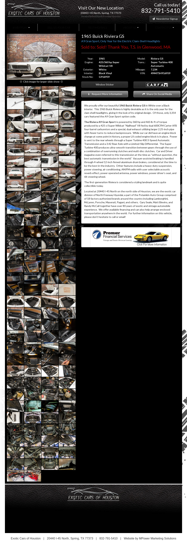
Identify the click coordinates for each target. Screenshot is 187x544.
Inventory (21, 27)
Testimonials (97, 27)
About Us (131, 27)
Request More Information (104, 94)
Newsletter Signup (165, 18)
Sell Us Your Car (58, 27)
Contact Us (164, 27)
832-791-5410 (160, 10)
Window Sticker (105, 84)
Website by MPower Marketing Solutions (150, 538)
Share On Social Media (157, 94)
